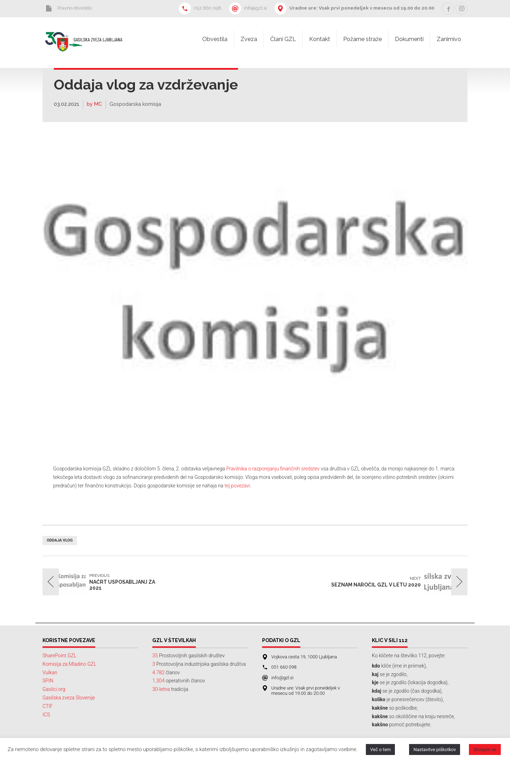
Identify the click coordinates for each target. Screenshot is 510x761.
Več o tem (380, 749)
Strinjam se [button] (484, 749)
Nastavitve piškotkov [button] (434, 749)
